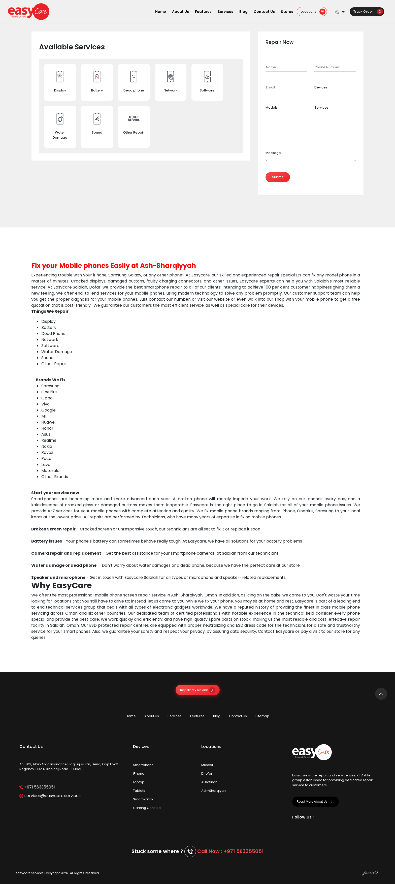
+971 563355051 (37, 787)
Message (273, 152)
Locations (313, 11)
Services (225, 11)
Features (203, 11)
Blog (243, 11)
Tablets (139, 790)
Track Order (368, 11)
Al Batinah (209, 782)
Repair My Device (197, 689)
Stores (287, 11)
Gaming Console (147, 807)
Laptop (138, 782)
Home (160, 11)
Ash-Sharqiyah (213, 790)
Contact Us (264, 11)
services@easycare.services (50, 796)
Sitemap (262, 716)
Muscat (207, 765)
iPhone (138, 773)
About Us (180, 11)
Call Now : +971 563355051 (230, 851)
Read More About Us (315, 801)
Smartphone (143, 765)
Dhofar (206, 773)
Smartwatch (143, 799)
